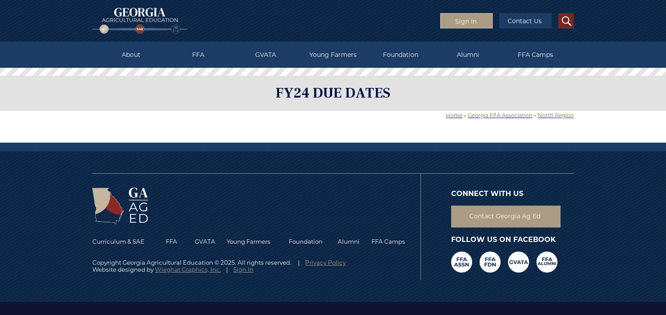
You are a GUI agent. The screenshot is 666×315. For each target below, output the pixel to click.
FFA (198, 55)
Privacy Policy (325, 262)
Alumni (468, 55)
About (131, 55)
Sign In (243, 269)
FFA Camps (535, 55)
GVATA (265, 55)
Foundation (400, 55)
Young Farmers (333, 55)
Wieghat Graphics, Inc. (188, 269)
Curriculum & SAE (118, 241)
